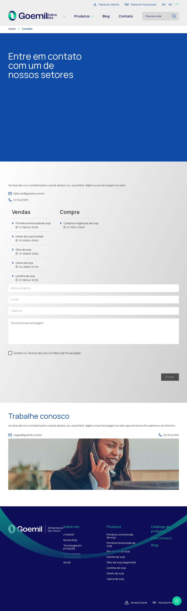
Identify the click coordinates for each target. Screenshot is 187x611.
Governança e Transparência (72, 555)
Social (66, 562)
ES (170, 4)
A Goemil (68, 534)
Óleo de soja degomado (121, 562)
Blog (106, 16)
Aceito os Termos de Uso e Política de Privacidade (47, 353)
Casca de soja (27, 264)
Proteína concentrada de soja (120, 536)
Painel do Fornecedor (140, 4)
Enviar (170, 377)
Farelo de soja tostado (29, 238)
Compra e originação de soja (80, 225)
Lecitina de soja (27, 278)
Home (12, 28)
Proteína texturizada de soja (33, 225)
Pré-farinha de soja (118, 551)
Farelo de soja (115, 573)
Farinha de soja (116, 557)
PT (177, 4)
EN (163, 4)
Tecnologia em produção (72, 547)
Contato (126, 16)
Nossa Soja (70, 540)
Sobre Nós (56, 16)
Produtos (83, 16)
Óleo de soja (27, 251)
